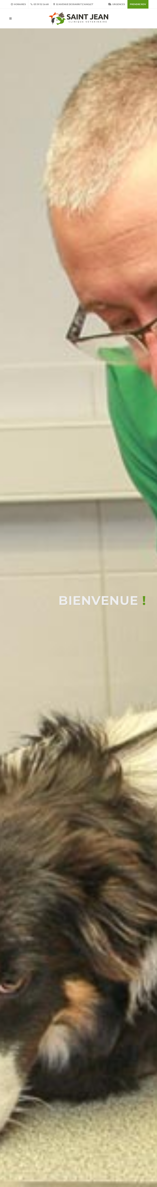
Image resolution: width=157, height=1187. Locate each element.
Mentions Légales (126, 1153)
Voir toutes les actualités (78, 1117)
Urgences (116, 4)
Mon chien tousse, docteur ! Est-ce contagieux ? (91, 1034)
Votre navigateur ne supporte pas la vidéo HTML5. (78, 467)
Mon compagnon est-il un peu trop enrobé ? (87, 999)
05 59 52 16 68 (40, 4)
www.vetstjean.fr (67, 1156)
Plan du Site (114, 1158)
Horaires (18, 4)
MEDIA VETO (17, 1161)
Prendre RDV (138, 4)
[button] (77, 722)
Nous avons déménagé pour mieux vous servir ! (89, 956)
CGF (108, 1153)
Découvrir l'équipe (78, 730)
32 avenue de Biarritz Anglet (73, 4)
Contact (132, 1158)
